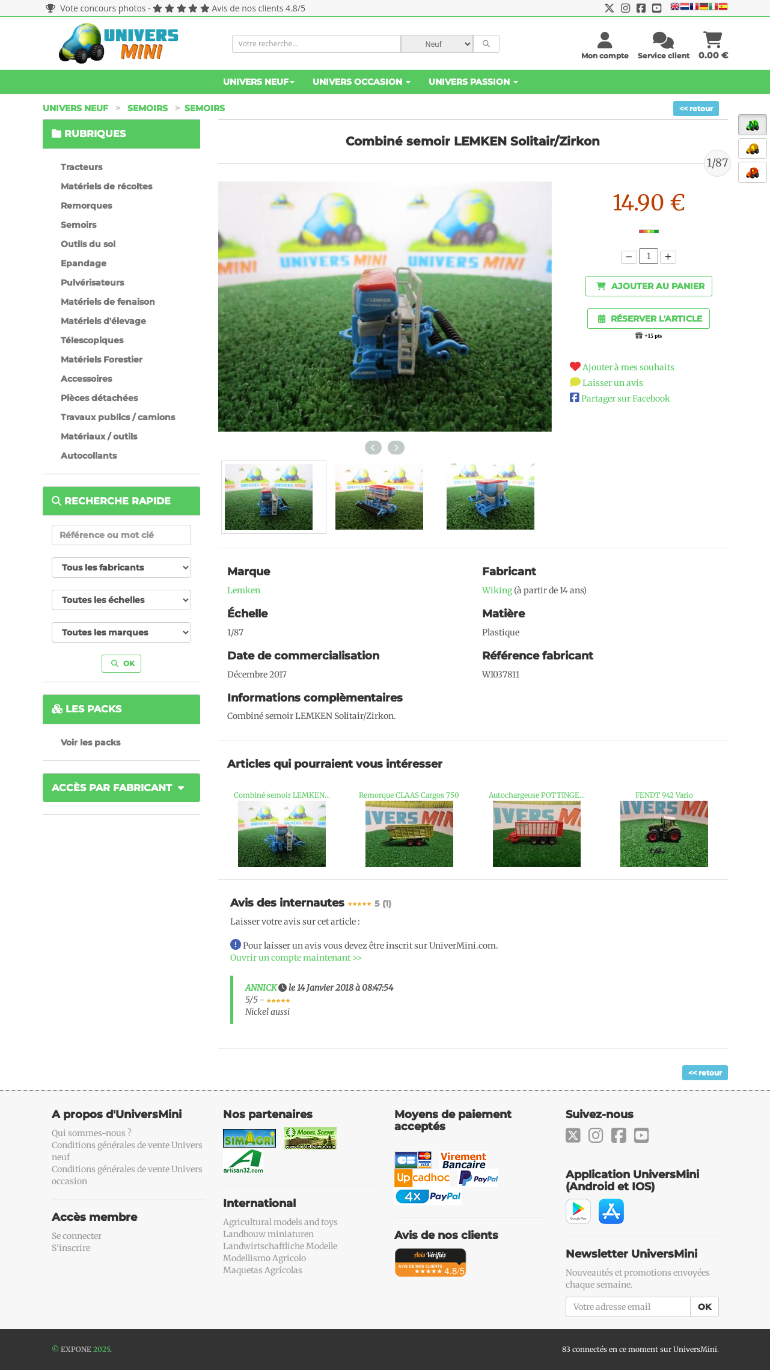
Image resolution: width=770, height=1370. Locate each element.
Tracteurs (81, 167)
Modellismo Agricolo (264, 1258)
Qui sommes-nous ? (92, 1133)
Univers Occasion (362, 81)
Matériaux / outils (99, 436)
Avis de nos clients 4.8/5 (258, 8)
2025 (101, 1349)
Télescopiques (92, 340)
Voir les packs (90, 742)
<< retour (696, 108)
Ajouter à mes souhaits (628, 367)
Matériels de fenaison (108, 301)
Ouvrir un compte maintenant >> (296, 957)
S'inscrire (71, 1248)
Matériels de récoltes (106, 186)
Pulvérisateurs (92, 282)
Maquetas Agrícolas (262, 1270)
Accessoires (86, 378)
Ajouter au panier (650, 286)
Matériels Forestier (101, 359)
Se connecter (77, 1236)
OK (123, 663)
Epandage (83, 263)
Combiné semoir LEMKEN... (282, 795)
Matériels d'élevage (103, 321)
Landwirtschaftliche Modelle (280, 1246)
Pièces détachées (99, 398)
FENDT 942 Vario (664, 795)
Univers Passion (473, 81)
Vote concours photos (96, 8)
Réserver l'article (650, 318)
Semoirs (147, 108)
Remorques (86, 205)
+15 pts (653, 336)
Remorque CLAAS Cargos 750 (409, 795)
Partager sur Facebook (625, 398)
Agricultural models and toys (280, 1222)
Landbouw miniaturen (268, 1234)
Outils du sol (88, 244)
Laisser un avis (612, 383)
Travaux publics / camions (118, 417)
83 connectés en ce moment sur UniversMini (639, 1349)
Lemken (243, 590)
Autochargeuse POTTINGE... (537, 795)
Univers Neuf (259, 81)
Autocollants (89, 455)
